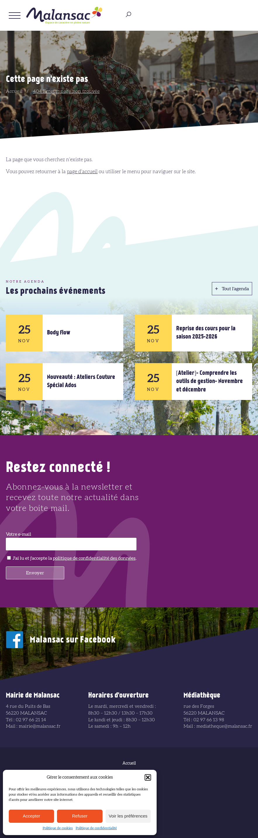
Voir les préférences (128, 815)
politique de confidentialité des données (94, 558)
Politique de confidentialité (96, 828)
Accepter (31, 815)
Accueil (14, 91)
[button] (148, 777)
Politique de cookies (58, 828)
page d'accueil (82, 171)
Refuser (80, 815)
